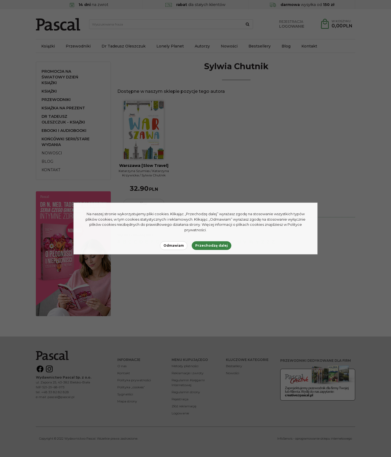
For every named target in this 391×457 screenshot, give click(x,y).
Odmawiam (173, 245)
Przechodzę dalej (211, 245)
